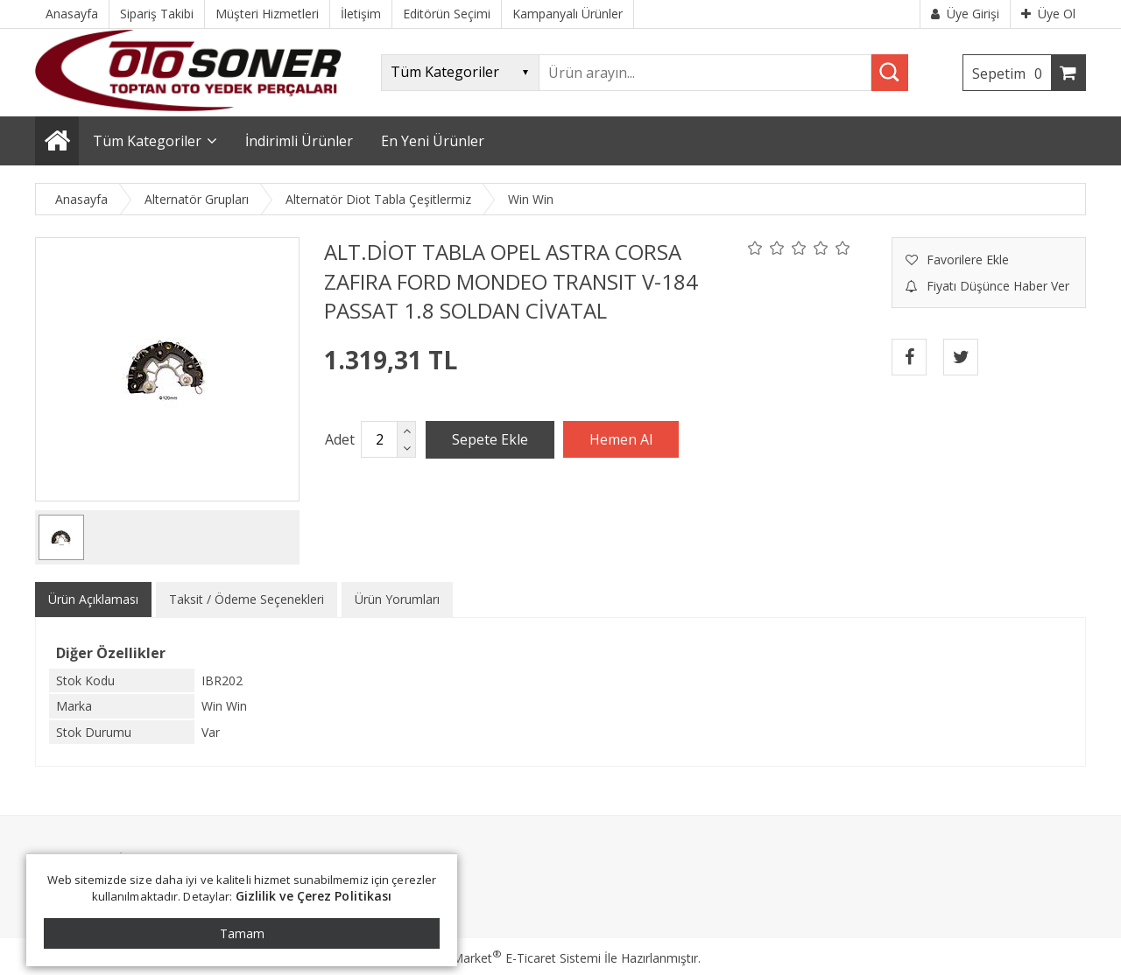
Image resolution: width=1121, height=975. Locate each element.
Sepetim (1011, 73)
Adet (340, 439)
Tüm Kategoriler (147, 141)
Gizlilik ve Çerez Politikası (314, 895)
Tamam (242, 933)
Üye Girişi (965, 13)
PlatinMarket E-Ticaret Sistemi (510, 958)
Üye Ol (1048, 13)
